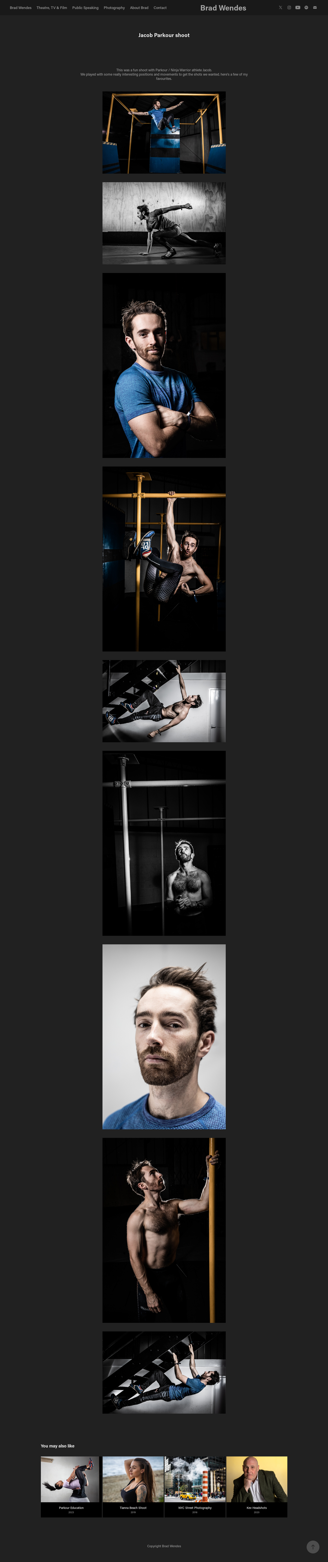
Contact (160, 7)
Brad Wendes (20, 7)
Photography (114, 7)
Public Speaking (85, 7)
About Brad (139, 7)
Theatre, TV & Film (52, 7)
